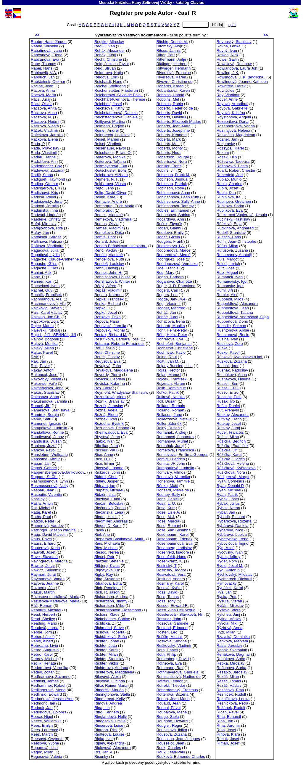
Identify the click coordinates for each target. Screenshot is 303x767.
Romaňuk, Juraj (170, 445)
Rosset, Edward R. (173, 605)
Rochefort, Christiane (175, 348)
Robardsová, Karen (173, 90)
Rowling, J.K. (228, 72)
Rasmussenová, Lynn (49, 481)
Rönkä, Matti (167, 485)
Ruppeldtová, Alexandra (237, 303)
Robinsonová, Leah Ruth (178, 197)
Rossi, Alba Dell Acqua (176, 610)
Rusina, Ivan (227, 339)
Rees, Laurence (44, 730)
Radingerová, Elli (45, 188)
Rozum (223, 152)
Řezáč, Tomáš (229, 681)
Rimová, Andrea (108, 703)
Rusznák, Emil (229, 397)
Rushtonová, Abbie (233, 330)
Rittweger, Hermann (174, 68)
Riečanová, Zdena (110, 508)
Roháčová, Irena (171, 321)
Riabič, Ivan (104, 441)
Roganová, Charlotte (174, 281)
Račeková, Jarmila (47, 135)
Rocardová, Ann (170, 219)
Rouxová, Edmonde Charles (181, 756)
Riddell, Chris (105, 477)
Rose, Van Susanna (174, 530)
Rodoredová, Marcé (174, 250)
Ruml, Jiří (225, 290)
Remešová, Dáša (109, 232)
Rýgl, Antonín (228, 570)
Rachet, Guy (41, 290)
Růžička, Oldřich (231, 459)
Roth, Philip (166, 654)
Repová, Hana (106, 321)
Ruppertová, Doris (232, 321)
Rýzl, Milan (226, 632)
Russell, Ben (227, 383)
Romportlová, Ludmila (175, 468)
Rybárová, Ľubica (232, 534)
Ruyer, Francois (230, 432)
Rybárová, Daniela (233, 525)
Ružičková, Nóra (231, 472)
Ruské (222, 348)
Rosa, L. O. (166, 503)
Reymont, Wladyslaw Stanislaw (121, 392)
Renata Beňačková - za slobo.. (120, 246)
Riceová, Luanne (108, 468)
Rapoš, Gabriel (44, 468)
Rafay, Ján (40, 232)
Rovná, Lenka (229, 46)
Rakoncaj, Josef (44, 374)
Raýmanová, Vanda (48, 579)
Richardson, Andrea (111, 596)
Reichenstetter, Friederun (116, 90)
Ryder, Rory (227, 561)
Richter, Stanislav (109, 659)
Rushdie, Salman (231, 326)
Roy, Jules (225, 90)
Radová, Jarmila (45, 206)
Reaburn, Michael (46, 610)
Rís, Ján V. (103, 752)
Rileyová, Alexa (107, 676)
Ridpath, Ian (104, 485)
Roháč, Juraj (167, 317)
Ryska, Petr (227, 596)
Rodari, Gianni (169, 228)
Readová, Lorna (44, 628)
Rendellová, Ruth (109, 259)
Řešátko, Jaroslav (232, 672)
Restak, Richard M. (110, 334)
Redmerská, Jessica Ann (52, 699)
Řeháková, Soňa (231, 659)
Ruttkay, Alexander (233, 414)
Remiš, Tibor (105, 237)
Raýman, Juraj (43, 574)
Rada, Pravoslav (45, 148)
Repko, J (102, 308)
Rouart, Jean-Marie (173, 699)
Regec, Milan (42, 752)
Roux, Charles (169, 747)
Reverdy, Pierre (107, 374)
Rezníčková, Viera (110, 397)
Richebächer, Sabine (112, 619)
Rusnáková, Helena (233, 379)
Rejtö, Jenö (104, 188)
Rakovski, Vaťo (44, 383)
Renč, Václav (105, 250)
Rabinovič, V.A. (44, 72)
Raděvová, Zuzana (47, 170)
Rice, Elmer (104, 463)
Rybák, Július (228, 503)
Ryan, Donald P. (230, 485)
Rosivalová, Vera (171, 574)
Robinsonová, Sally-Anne (178, 201)
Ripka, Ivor (103, 739)
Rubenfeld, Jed (230, 175)
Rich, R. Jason (107, 592)
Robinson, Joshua (172, 179)
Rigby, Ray (103, 574)
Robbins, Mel (168, 99)
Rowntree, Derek (231, 86)
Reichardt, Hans (108, 81)
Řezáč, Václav (229, 685)
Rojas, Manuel (169, 374)
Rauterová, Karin (45, 548)
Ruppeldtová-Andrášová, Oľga (243, 317)
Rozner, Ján (227, 139)
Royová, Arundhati (232, 104)
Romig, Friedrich (171, 459)
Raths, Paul (41, 516)
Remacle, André (108, 201)
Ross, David (167, 592)
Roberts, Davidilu (171, 117)
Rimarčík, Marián (109, 690)
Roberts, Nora (169, 152)
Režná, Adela (105, 410)
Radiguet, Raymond (48, 179)
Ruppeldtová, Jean (233, 308)
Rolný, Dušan (168, 428)
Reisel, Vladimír (108, 143)
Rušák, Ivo (226, 401)
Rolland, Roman (170, 410)
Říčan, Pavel (227, 712)
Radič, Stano (42, 175)
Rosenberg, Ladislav (174, 548)
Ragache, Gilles (44, 268)
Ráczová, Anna (44, 112)
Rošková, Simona (172, 641)
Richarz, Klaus (107, 614)
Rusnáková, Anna (232, 374)
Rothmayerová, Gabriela (178, 672)
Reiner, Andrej (106, 130)
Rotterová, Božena (173, 694)
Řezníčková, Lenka (233, 699)
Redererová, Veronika (49, 667)
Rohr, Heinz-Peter (172, 330)
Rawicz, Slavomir (46, 570)
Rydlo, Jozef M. (230, 565)
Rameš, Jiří (40, 405)
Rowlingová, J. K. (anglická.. (241, 77)
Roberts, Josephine (173, 130)
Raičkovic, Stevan (46, 308)
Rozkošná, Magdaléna (236, 135)
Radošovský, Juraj (46, 201)
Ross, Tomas (168, 596)
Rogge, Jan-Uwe (171, 299)
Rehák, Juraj (105, 55)
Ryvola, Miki (227, 623)
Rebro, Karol (42, 654)
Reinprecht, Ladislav (112, 135)
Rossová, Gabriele (172, 623)
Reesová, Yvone (45, 743)
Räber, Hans (41, 68)
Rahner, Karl (41, 281)
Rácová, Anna (43, 90)
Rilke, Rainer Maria (110, 685)
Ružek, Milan (228, 437)
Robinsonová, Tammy (175, 206)
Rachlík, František (46, 294)
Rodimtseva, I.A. (171, 246)
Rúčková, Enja (229, 223)
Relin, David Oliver (110, 192)
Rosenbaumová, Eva (175, 543)
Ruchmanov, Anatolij (234, 255)
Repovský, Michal (109, 330)
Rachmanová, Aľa (46, 299)
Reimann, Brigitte (109, 126)
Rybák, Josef (228, 499)
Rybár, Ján (226, 512)
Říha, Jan (225, 721)
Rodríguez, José (171, 259)
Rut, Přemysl (228, 410)
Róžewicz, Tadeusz (233, 161)
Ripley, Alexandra (109, 743)
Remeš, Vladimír (108, 228)
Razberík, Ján (43, 588)
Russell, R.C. (228, 388)
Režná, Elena (106, 414)
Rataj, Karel (41, 512)
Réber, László (42, 636)
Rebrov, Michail (44, 659)
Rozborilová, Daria (233, 121)
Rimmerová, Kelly (109, 699)
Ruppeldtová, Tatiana (235, 312)
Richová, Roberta (109, 632)
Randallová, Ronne (47, 432)
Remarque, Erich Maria (114, 206)
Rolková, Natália (171, 397)
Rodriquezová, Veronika (177, 263)
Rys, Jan (224, 592)
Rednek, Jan (42, 707)
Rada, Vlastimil (44, 152)
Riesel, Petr (104, 556)
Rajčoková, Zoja (45, 321)
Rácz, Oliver (41, 104)
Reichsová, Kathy (109, 108)
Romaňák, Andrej (171, 432)
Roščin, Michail (170, 636)
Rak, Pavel (40, 366)
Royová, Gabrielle (232, 108)
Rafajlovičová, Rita (47, 228)
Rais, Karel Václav (46, 312)
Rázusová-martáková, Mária (55, 596)
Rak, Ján (38, 361)
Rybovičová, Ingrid (233, 543)
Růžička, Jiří (227, 450)
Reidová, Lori (105, 77)
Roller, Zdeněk (169, 423)
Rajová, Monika (44, 343)
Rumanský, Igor (230, 286)
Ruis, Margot (227, 259)
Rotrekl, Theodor (171, 685)
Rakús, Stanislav (45, 392)
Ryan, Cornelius (230, 481)
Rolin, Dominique (171, 388)
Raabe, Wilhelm (44, 46)
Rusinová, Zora (230, 343)
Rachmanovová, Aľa (48, 303)
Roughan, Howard (172, 721)
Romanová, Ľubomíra (175, 437)
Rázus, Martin (43, 592)
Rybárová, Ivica (230, 530)
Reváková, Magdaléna (113, 370)
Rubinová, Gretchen (234, 201)
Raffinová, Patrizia (46, 241)
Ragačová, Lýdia (45, 255)
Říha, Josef (226, 730)
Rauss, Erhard (43, 543)
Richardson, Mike (109, 605)
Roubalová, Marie (172, 712)
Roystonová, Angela (234, 117)
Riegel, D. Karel (108, 525)
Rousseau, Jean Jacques (178, 739)
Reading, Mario (44, 623)
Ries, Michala (106, 548)
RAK (35, 357)
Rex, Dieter (104, 388)
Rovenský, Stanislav (234, 41)
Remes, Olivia (106, 223)
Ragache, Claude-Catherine (55, 259)
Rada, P (38, 143)
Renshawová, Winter (112, 281)
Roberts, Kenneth (172, 135)
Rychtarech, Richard (234, 579)
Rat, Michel (40, 508)
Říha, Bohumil (229, 716)
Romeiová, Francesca (175, 450)
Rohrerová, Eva (170, 339)
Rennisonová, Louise (112, 277)
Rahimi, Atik (41, 272)
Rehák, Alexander (109, 50)
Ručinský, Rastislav (233, 219)
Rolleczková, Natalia (174, 419)
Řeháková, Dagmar (233, 654)
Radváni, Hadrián (46, 215)
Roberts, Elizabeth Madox (179, 121)
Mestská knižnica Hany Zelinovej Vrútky (135, 2)
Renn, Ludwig (106, 268)
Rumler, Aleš (227, 294)
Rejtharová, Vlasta (110, 183)
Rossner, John (169, 619)
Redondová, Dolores (48, 712)
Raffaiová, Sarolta (46, 237)
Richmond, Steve (109, 628)
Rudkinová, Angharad (235, 228)
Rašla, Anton (42, 503)
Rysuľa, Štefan (229, 601)
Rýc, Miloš (225, 548)
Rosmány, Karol (170, 583)
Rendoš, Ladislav (109, 263)
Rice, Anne (103, 454)
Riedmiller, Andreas (111, 521)
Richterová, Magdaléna (114, 672)
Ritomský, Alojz (170, 46)
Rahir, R (38, 277)
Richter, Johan (106, 641)
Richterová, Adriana (111, 667)
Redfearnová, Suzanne (50, 676)
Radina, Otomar (44, 183)
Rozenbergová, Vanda (236, 126)
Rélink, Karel (105, 197)
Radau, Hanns (43, 157)
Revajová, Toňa (107, 366)
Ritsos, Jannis (169, 50)
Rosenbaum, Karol (173, 534)
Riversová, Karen (171, 77)
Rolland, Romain (171, 405)
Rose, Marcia (168, 521)
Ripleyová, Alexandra (112, 747)
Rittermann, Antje (171, 59)
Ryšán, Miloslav (230, 605)
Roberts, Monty (170, 148)
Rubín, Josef (227, 188)
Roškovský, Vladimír (174, 645)
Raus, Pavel (41, 539)
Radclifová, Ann (44, 161)
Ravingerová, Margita (49, 561)
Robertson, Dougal (173, 157)
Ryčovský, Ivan (230, 552)
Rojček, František (171, 379)
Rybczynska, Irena (233, 539)
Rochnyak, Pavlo (171, 352)
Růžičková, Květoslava (236, 468)
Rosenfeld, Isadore (173, 552)
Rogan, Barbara (170, 277)
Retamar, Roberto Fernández (119, 343)
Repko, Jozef (105, 312)
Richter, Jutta (105, 645)
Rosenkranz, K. (170, 561)
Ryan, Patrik (227, 494)
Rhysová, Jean (107, 437)
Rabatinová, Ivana (46, 50)
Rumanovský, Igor (232, 281)
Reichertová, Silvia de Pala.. (118, 95)
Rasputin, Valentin (46, 494)
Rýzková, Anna (229, 628)
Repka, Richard (107, 303)
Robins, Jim (167, 170)
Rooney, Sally (168, 494)
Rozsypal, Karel (230, 148)
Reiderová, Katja (108, 72)
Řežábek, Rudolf (231, 707)
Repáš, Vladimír (108, 290)
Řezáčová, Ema (230, 690)
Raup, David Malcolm (49, 534)
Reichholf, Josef (108, 104)
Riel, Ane (102, 534)
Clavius (197, 2)
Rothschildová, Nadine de (179, 676)
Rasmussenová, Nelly (49, 485)
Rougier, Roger (170, 725)
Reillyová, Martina (109, 121)
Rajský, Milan (42, 348)
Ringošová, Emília (110, 721)
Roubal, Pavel (169, 707)
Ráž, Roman (41, 605)
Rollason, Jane (169, 414)
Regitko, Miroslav (109, 41)
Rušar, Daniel (228, 405)
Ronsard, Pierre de (173, 490)
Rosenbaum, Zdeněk (175, 539)
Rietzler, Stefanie (109, 561)
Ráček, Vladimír (44, 130)
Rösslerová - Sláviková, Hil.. (181, 614)
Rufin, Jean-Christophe (236, 241)
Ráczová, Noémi (45, 121)
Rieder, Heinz (106, 516)
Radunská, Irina (44, 210)
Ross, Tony (166, 601)
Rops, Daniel (168, 499)
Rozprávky (226, 143)
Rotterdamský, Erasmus (177, 690)
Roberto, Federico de (175, 108)
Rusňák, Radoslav (232, 370)
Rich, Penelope (107, 588)
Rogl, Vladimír (169, 303)
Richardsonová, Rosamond (117, 610)
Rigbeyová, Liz (107, 570)
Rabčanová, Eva (45, 59)
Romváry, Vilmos (171, 472)
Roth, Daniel (167, 650)
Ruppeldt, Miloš (230, 299)
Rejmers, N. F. (106, 179)
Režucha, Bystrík (109, 423)
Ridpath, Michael (108, 490)
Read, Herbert (43, 614)
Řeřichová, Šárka (231, 667)
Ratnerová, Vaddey (47, 525)
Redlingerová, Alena (48, 690)
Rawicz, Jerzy (43, 565)
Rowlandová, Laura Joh (237, 68)
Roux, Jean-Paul (171, 752)
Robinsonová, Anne (173, 192)
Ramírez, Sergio (45, 414)
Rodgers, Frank (170, 241)
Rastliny (38, 499)
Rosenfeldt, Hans (171, 556)
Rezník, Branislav (109, 401)
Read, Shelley (43, 619)
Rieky (99, 530)
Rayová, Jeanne (45, 583)
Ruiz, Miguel (227, 272)
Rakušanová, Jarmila (49, 401)
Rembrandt (104, 210)
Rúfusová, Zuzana (232, 250)
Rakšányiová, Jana (47, 388)
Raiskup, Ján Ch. (45, 317)
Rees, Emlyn (42, 725)
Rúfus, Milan (227, 246)
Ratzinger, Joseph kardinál (54, 530)
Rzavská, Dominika (233, 636)
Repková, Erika (107, 317)
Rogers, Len (167, 294)
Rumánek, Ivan (230, 277)
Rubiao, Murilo (229, 179)
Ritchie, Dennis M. (172, 41)
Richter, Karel (106, 650)
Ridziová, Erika (107, 499)
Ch (111, 24)
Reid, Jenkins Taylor (111, 64)
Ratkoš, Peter (42, 521)
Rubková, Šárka (230, 206)
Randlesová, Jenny (47, 437)
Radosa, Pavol (43, 197)
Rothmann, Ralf (170, 667)
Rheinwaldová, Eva (111, 432)
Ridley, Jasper (106, 481)
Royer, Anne (227, 99)
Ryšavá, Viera (229, 610)
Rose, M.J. (166, 516)
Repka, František (109, 299)
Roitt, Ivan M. (168, 361)
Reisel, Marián (106, 139)
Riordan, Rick (106, 730)
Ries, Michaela (107, 543)
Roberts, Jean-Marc (174, 126)
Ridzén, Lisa (105, 494)
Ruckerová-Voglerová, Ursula (242, 215)
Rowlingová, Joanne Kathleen (242, 81)
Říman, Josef (228, 743)
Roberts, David (169, 112)
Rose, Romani (169, 525)
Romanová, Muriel (172, 441)
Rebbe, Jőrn (41, 632)
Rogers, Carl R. (170, 290)
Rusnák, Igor (227, 366)
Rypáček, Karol (230, 588)
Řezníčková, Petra (232, 703)
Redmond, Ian (43, 703)
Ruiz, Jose (226, 268)
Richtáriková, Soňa (110, 636)
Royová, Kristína (231, 112)
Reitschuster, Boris (110, 170)
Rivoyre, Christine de (175, 81)
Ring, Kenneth (106, 712)
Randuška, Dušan (46, 441)
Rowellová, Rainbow (234, 64)
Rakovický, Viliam (46, 379)
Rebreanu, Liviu (44, 645)
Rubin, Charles (229, 183)
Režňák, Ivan (105, 419)
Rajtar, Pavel (42, 352)
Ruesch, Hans (229, 237)
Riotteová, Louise (109, 734)
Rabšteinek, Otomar (48, 81)
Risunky (101, 756)
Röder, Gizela (168, 237)
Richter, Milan (106, 654)
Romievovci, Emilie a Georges (183, 454)
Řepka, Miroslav (230, 663)
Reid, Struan (105, 68)
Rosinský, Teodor (171, 570)
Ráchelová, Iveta (45, 286)
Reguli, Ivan (104, 46)
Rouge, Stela (168, 716)
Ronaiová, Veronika (173, 477)
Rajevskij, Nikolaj (45, 330)
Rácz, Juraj (40, 99)
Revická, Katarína (109, 383)
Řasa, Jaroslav (229, 645)
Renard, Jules (106, 241)
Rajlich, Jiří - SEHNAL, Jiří (53, 334)
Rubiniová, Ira (229, 197)
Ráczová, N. (41, 117)
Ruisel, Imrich (228, 263)
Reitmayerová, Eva (110, 166)
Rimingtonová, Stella (112, 694)
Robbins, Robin (170, 104)
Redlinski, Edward (46, 694)
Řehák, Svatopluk (232, 650)
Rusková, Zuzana (232, 361)
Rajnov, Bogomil (45, 339)
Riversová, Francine (174, 72)
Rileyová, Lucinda (109, 681)
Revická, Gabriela (109, 379)
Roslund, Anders (171, 579)
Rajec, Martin (42, 326)
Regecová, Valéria (46, 756)
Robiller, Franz (169, 166)
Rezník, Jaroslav (108, 405)
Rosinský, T (167, 565)
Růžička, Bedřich (231, 441)
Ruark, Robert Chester (236, 170)
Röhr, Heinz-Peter (172, 334)
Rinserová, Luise (108, 725)
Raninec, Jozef (44, 445)
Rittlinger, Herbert (172, 64)
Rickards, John (107, 472)
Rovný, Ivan (227, 50)
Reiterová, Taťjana (110, 161)
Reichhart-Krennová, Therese (119, 99)
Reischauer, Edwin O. (113, 152)
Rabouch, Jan (43, 77)
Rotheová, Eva (169, 663)
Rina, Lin (102, 707)
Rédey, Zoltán (43, 672)
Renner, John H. (108, 272)
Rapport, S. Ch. (44, 477)
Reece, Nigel (42, 716)
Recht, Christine (108, 59)
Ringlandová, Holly (110, 716)
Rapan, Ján (41, 463)
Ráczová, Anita (44, 108)
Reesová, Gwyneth (47, 739)
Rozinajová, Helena (233, 130)
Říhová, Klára (228, 734)
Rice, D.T (102, 459)
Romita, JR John (171, 463)
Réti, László (104, 348)
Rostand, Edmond (172, 628)
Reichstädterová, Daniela (116, 117)
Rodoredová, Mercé (174, 255)
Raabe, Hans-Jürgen (49, 41)
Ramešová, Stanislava (50, 410)
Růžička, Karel (229, 454)
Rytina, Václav (229, 619)
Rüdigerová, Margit (233, 477)
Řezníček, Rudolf (231, 694)
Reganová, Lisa (44, 747)
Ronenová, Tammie (173, 481)
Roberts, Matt (168, 143)
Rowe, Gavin (228, 59)
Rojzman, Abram (171, 383)
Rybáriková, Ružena (234, 521)
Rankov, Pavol (43, 450)
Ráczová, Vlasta (45, 126)
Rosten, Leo (167, 632)
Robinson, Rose (170, 188)
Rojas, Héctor (168, 370)
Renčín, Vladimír (108, 255)
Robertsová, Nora (172, 161)
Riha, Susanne (107, 579)
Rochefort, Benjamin (174, 343)
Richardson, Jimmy (110, 601)
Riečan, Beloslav (108, 503)
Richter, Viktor (106, 663)
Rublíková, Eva (230, 210)
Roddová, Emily (170, 232)
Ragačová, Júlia (44, 250)
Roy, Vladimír (228, 95)
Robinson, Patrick (172, 183)
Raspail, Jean (42, 490)
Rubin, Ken (226, 192)
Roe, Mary (165, 272)
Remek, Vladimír (108, 215)
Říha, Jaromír (228, 725)
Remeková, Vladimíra (112, 219)
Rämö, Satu (41, 419)
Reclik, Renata (43, 663)
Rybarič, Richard (231, 516)
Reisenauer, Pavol (110, 148)
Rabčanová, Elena (46, 55)
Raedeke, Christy (46, 219)
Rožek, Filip (227, 157)
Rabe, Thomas (43, 64)
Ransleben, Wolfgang (49, 454)
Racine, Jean (42, 86)
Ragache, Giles (44, 263)
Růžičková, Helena (233, 463)
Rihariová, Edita (108, 583)
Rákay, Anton (42, 370)
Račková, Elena (44, 139)
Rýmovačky (227, 583)
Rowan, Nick (227, 55)
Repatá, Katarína (109, 294)
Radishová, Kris (44, 192)
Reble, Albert (42, 641)
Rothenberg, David (173, 659)
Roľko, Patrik (168, 392)
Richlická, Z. (104, 623)
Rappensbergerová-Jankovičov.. (58, 472)
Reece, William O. (46, 721)
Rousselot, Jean (170, 743)
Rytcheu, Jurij (228, 614)
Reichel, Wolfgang (110, 86)
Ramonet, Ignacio (46, 423)
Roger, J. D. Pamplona (176, 286)
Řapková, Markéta (232, 641)
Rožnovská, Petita (232, 166)
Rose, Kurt (166, 508)
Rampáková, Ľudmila (49, 428)
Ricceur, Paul (105, 450)
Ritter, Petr (166, 55)
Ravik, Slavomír (44, 556)
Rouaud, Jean (169, 703)
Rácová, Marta (43, 95)
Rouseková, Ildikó (172, 730)
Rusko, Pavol (228, 352)
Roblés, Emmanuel (173, 210)
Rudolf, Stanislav (231, 232)
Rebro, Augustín (45, 650)
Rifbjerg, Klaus (107, 565)
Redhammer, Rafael (48, 685)
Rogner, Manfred (171, 308)
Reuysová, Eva (107, 361)
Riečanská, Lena (108, 512)
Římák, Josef (228, 739)
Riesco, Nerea (106, 552)
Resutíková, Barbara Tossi (117, 339)
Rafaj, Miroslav (44, 223)
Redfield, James (45, 681)
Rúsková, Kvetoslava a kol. (240, 357)
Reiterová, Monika (110, 157)
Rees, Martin (42, 734)
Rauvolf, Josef (43, 552)
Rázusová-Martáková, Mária (55, 601)
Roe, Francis (167, 268)
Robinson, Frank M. (173, 175)
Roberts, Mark (169, 139)
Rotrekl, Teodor (170, 681)
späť (232, 24)
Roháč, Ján (166, 312)
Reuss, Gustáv (107, 357)
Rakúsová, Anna (45, 397)
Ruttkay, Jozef (229, 423)
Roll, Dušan (167, 401)
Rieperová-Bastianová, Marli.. (119, 539)
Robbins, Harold (170, 95)
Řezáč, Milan (228, 676)
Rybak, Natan (228, 508)
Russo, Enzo (227, 392)
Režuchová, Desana (111, 428)
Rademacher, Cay (46, 166)
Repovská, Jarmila (110, 326)
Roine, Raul (167, 357)
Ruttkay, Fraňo (229, 419)
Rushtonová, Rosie (233, 334)
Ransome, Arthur (45, 459)
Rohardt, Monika (171, 326)
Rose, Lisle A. (168, 512)
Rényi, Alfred (105, 286)
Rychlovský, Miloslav (234, 574)
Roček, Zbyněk (169, 223)
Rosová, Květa (169, 588)
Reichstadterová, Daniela (116, 112)
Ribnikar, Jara (106, 445)
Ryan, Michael (229, 490)
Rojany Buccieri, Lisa (175, 366)
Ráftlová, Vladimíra (47, 246)
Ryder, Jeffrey (229, 556)
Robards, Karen (170, 86)
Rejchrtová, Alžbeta (111, 175)
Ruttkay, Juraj (228, 428)
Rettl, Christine (107, 352)
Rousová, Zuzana (172, 734)
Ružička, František (233, 445)
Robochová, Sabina (173, 215)
